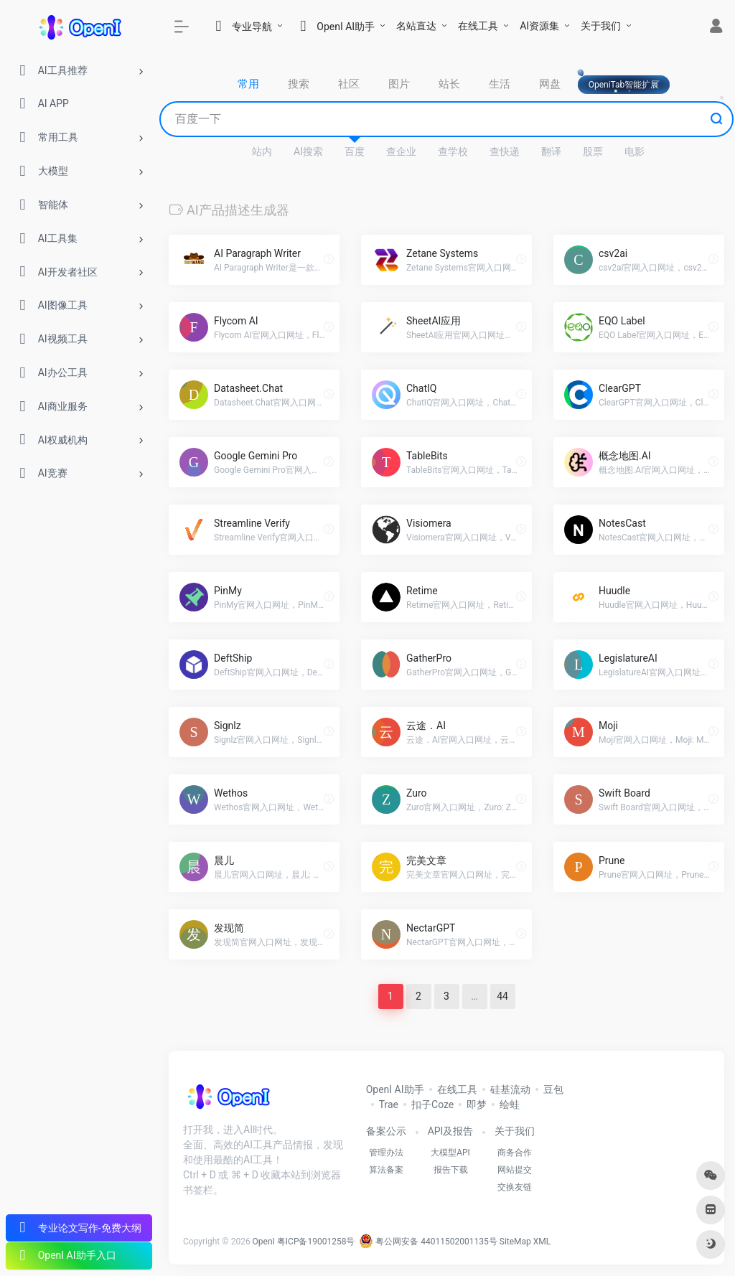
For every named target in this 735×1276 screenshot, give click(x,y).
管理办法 (386, 1153)
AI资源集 (539, 26)
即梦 (477, 1104)
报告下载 (451, 1170)
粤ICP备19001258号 (316, 1242)
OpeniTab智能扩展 (624, 85)
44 (502, 996)
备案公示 (386, 1131)
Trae (388, 1104)
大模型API (450, 1153)
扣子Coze (432, 1104)
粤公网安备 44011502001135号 (428, 1242)
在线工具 (478, 26)
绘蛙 (510, 1104)
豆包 (553, 1089)
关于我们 (601, 26)
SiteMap (515, 1242)
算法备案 (386, 1170)
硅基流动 (510, 1089)
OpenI (264, 1242)
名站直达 (416, 26)
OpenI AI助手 (395, 1089)
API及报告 (451, 1131)
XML (542, 1242)
